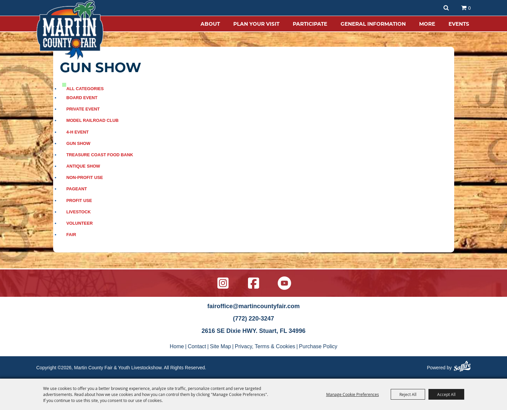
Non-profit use (85, 177)
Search (446, 7)
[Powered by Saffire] (462, 367)
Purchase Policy (318, 346)
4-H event (78, 132)
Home (177, 346)
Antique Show (83, 166)
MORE (427, 23)
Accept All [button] (446, 394)
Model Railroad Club (93, 120)
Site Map (220, 346)
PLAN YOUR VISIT (256, 23)
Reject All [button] (407, 394)
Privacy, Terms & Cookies (265, 346)
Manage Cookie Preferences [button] (352, 394)
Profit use (79, 200)
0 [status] (469, 8)
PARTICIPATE (310, 23)
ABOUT (210, 23)
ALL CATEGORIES (85, 88)
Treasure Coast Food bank (100, 154)
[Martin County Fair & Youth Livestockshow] (69, 30)
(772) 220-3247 (253, 318)
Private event (83, 109)
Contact (197, 346)
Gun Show (79, 143)
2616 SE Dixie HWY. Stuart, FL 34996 (253, 331)
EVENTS (459, 23)
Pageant (77, 188)
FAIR (71, 234)
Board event (82, 97)
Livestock (79, 211)
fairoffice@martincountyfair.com (253, 306)
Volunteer (80, 223)
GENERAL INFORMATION (373, 23)
